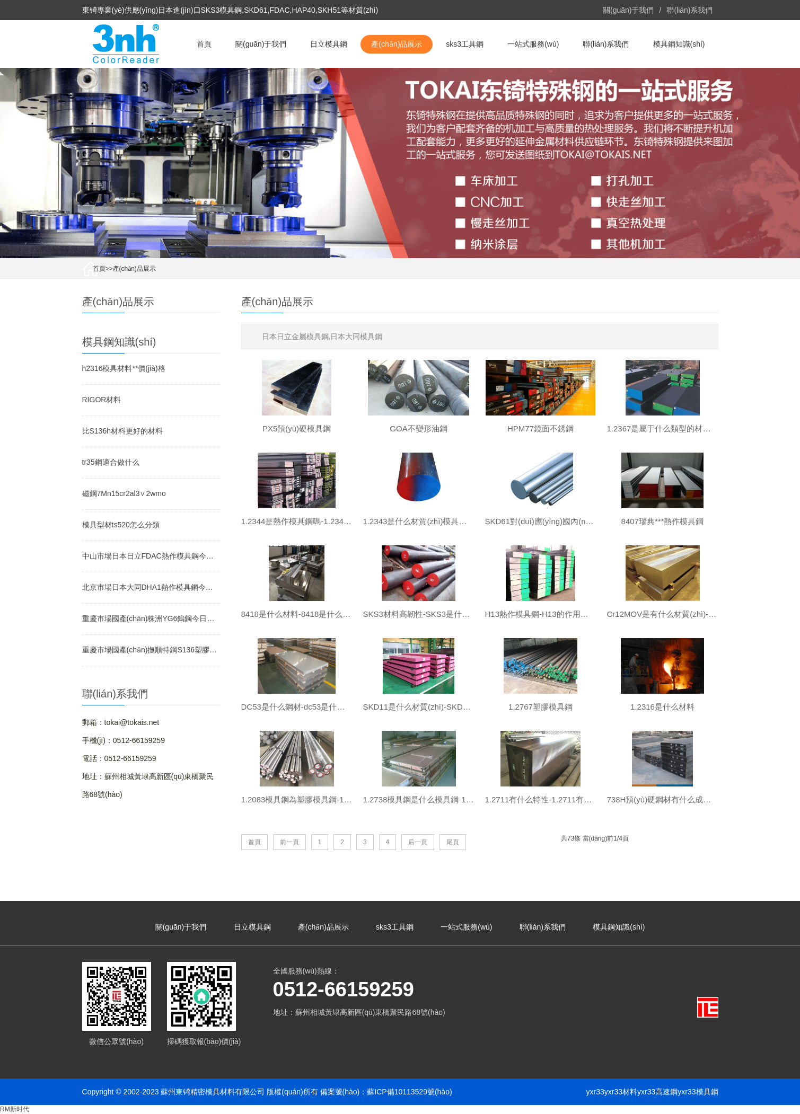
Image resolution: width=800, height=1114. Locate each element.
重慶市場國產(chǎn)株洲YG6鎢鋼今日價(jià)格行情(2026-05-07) (151, 618)
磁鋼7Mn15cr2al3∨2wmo (124, 493)
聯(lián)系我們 (689, 10)
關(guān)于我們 (628, 10)
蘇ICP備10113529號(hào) (409, 1092)
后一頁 (417, 842)
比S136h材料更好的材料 (122, 431)
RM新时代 (14, 1109)
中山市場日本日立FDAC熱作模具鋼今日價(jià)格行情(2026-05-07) (151, 556)
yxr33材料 (620, 1092)
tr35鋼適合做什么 (110, 462)
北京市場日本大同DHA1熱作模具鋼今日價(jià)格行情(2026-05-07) (151, 587)
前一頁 (289, 842)
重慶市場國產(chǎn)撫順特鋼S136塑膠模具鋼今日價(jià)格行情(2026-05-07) (151, 650)
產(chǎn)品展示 (396, 44)
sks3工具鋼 (464, 44)
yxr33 (595, 1092)
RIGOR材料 (101, 399)
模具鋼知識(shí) (679, 44)
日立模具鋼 (328, 44)
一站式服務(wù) (533, 44)
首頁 (204, 44)
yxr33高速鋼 (657, 1092)
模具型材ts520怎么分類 (121, 524)
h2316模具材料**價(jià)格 (123, 368)
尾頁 (452, 842)
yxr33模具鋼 (698, 1092)
